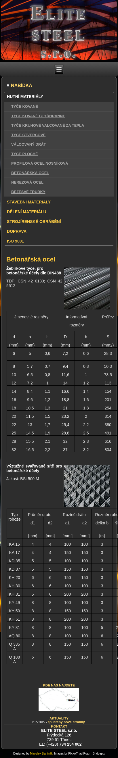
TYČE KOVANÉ (24, 106)
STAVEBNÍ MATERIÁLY (29, 202)
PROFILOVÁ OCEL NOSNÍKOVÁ (39, 163)
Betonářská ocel (30, 259)
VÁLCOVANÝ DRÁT (28, 144)
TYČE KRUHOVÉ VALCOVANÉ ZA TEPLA (47, 125)
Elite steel (59, 23)
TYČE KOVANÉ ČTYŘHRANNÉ (38, 116)
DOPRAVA (16, 231)
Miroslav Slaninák (41, 753)
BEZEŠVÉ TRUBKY (28, 192)
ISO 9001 (15, 241)
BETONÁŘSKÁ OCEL (30, 173)
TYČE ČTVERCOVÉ (28, 135)
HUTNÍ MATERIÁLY (25, 96)
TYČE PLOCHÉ (24, 154)
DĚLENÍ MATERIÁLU (26, 211)
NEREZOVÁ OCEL (27, 182)
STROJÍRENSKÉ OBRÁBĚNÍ (34, 221)
